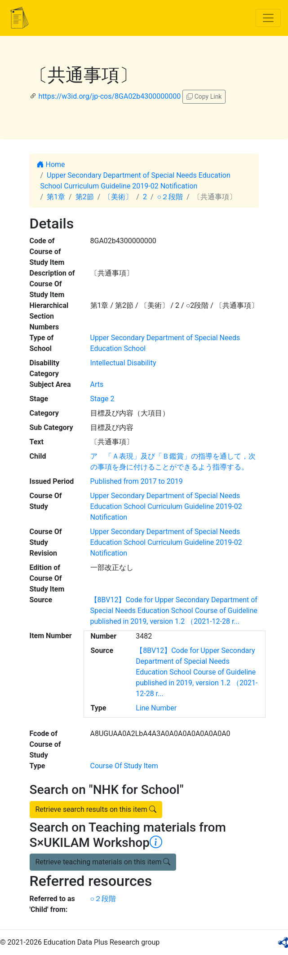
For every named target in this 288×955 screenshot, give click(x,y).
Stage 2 (102, 398)
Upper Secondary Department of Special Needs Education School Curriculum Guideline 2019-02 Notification (166, 506)
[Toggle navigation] (268, 18)
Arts (97, 384)
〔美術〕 (118, 197)
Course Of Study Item (124, 766)
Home (51, 164)
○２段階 (170, 197)
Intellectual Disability (123, 363)
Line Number (156, 708)
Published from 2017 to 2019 (136, 481)
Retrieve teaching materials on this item (103, 862)
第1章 (56, 197)
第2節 (84, 197)
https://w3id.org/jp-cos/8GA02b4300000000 (109, 96)
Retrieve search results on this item (95, 809)
